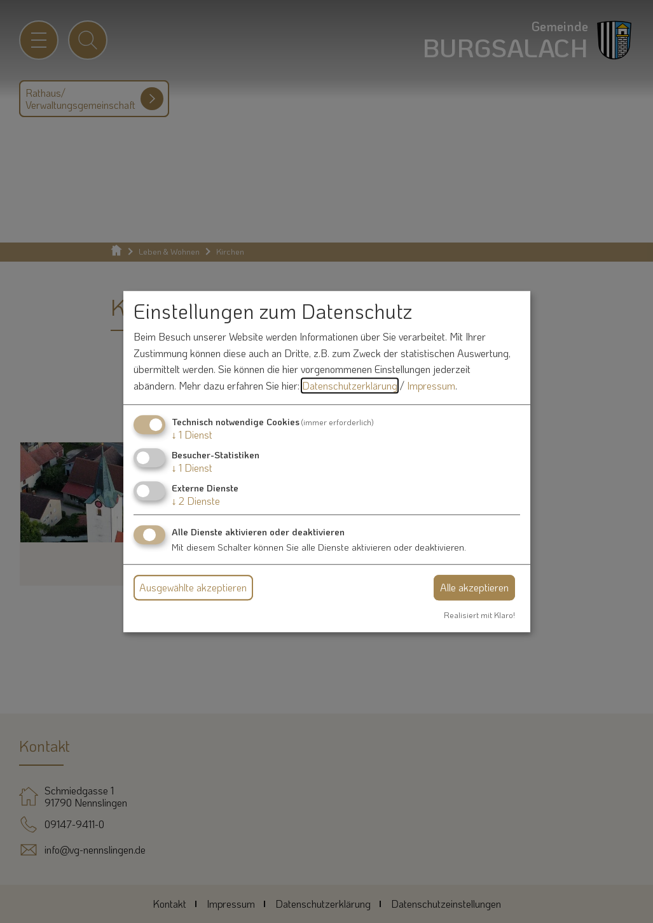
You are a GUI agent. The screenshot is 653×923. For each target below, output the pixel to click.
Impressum (431, 385)
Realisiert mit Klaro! (479, 615)
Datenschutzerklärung (349, 385)
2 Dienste (196, 500)
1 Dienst (192, 434)
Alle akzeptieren (474, 587)
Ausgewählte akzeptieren (193, 587)
